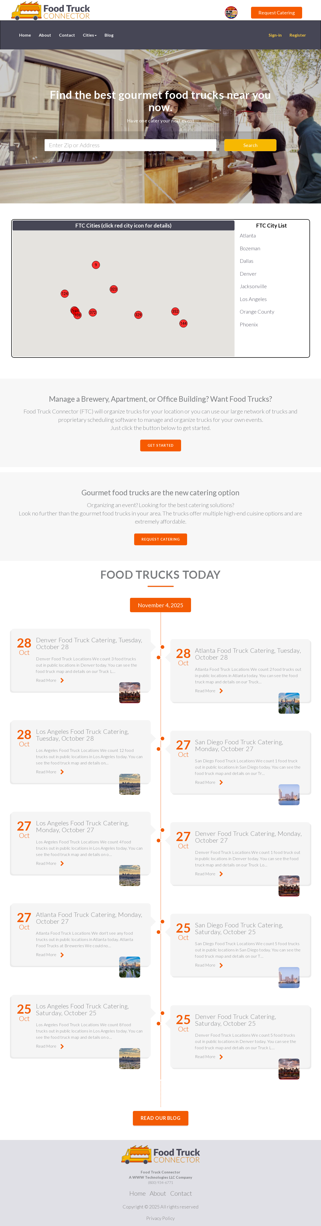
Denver (248, 273)
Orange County (257, 311)
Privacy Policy (160, 1212)
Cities (90, 34)
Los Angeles (253, 299)
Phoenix (249, 324)
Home (25, 34)
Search (250, 145)
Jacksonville (253, 286)
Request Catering (276, 12)
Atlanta (248, 235)
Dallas (246, 261)
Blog (109, 34)
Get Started (161, 445)
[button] (175, 311)
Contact (67, 34)
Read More (47, 678)
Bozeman (250, 248)
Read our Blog (161, 1112)
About (45, 34)
